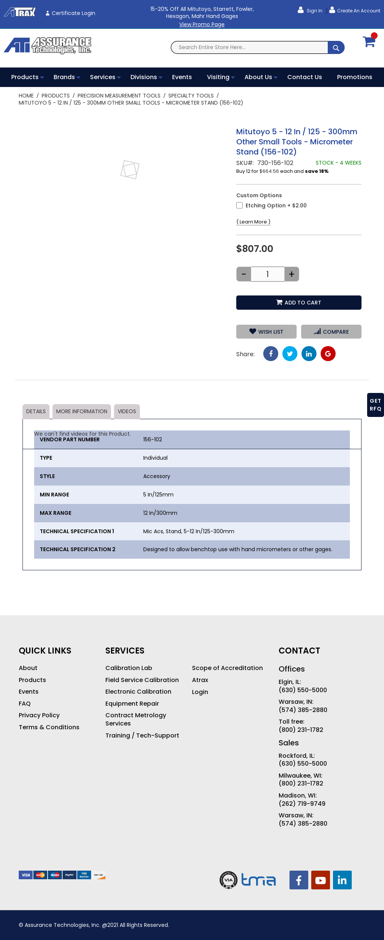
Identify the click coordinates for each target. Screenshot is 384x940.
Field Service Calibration (142, 680)
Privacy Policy (39, 715)
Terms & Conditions (49, 727)
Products (56, 95)
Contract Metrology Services (135, 719)
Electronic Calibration (138, 692)
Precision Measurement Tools (119, 95)
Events (29, 692)
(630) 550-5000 (303, 690)
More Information (81, 411)
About (28, 668)
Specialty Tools (191, 95)
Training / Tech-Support (142, 736)
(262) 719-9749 (302, 804)
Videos (127, 411)
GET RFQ (376, 404)
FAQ (25, 704)
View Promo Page (202, 24)
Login (200, 692)
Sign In (314, 10)
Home (26, 95)
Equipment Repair (132, 704)
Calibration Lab (128, 668)
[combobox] (258, 47)
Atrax (200, 680)
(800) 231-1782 (301, 730)
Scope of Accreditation (227, 668)
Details (36, 411)
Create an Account (358, 10)
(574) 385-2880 (303, 710)
